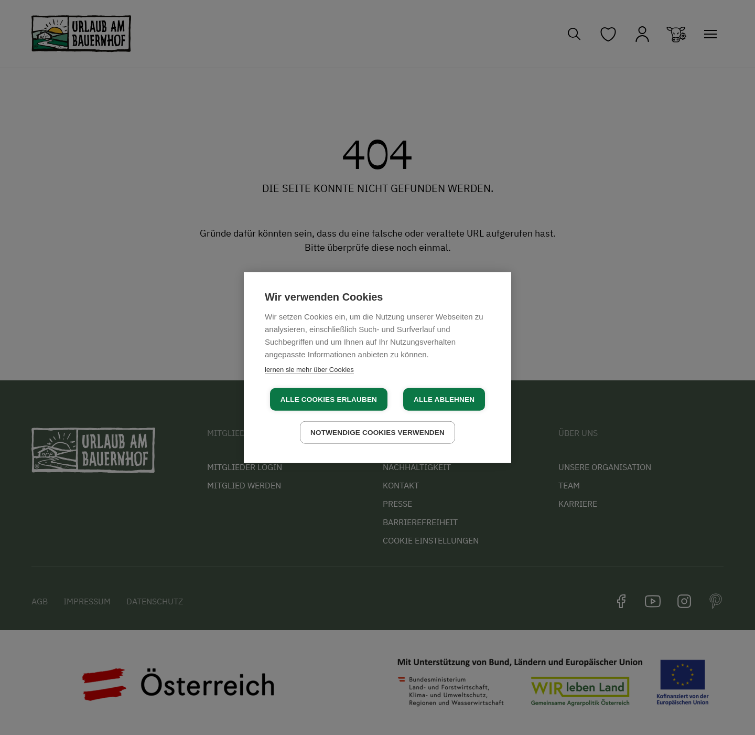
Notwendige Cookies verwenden (377, 432)
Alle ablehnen (444, 399)
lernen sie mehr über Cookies (309, 369)
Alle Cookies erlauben (329, 399)
